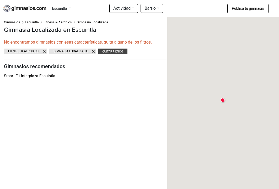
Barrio (150, 8)
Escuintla (60, 8)
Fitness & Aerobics (58, 22)
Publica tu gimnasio (248, 8)
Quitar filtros (113, 51)
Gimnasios (12, 22)
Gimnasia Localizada (70, 51)
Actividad (122, 8)
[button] (223, 100)
